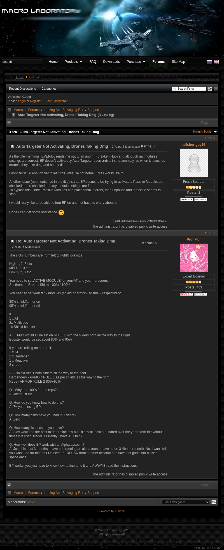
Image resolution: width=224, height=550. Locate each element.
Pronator (194, 239)
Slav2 (31, 502)
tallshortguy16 (193, 145)
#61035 (210, 138)
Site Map (178, 62)
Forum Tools (202, 131)
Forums (158, 62)
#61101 (210, 233)
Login (22, 101)
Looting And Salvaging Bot (63, 110)
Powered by (107, 511)
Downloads (111, 62)
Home (53, 62)
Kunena (120, 511)
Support (93, 110)
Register (35, 101)
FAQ (92, 62)
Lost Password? (56, 101)
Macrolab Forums (26, 110)
